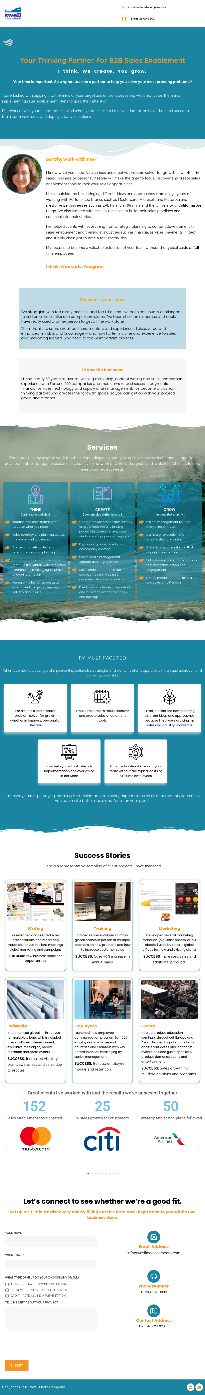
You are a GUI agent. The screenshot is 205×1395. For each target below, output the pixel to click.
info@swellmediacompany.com (147, 7)
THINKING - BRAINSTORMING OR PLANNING (39, 1284)
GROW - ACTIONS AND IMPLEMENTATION (38, 1295)
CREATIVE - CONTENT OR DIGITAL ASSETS (39, 1289)
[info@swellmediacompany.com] (124, 7)
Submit (16, 1365)
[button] (6, 1148)
